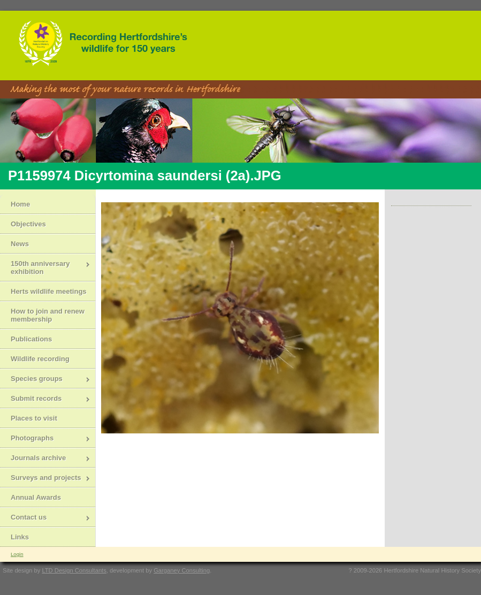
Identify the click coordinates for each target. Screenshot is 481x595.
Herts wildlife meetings (49, 291)
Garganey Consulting (182, 570)
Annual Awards (36, 497)
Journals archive (45, 459)
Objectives (28, 224)
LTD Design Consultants (74, 570)
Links (20, 537)
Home (20, 204)
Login (17, 554)
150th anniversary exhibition (45, 268)
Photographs (45, 439)
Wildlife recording (40, 359)
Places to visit (34, 418)
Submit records (45, 399)
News (20, 244)
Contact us (45, 518)
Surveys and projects (45, 479)
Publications (31, 339)
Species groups (45, 380)
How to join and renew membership (48, 315)
